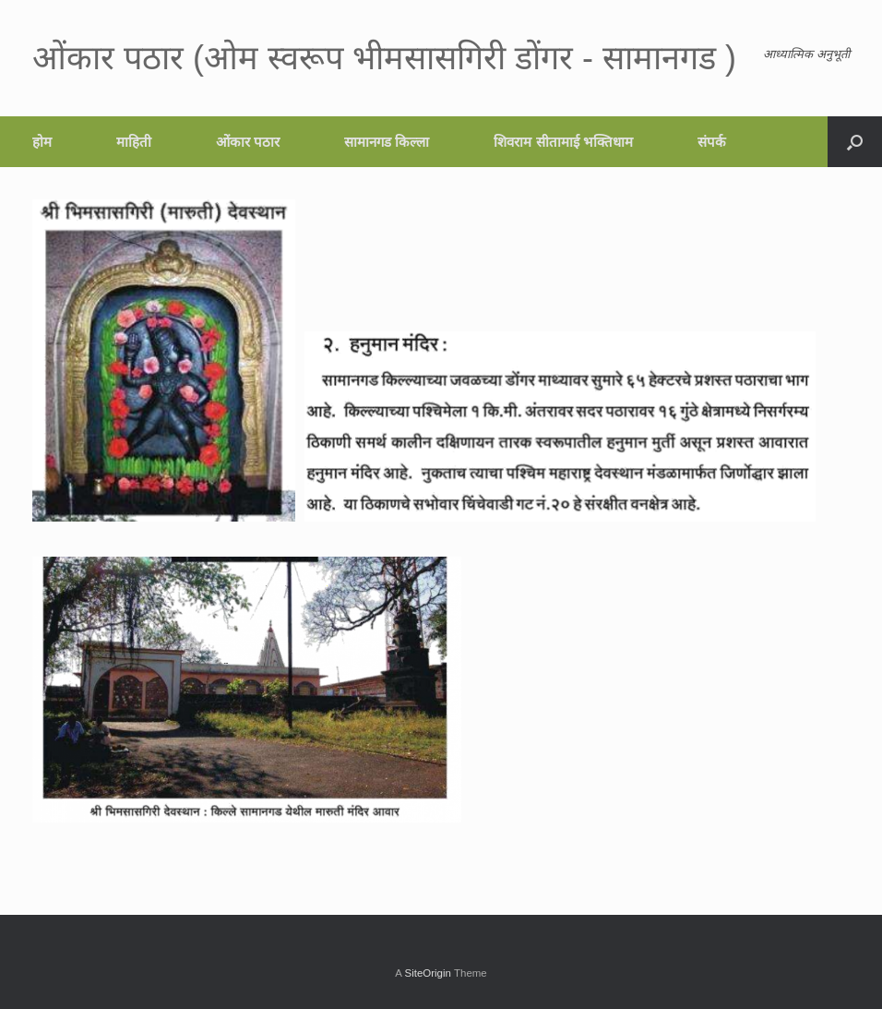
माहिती (133, 142)
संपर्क (711, 142)
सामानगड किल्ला (386, 142)
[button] (855, 141)
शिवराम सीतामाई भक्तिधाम (563, 142)
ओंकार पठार (248, 142)
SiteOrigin (427, 973)
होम (42, 142)
